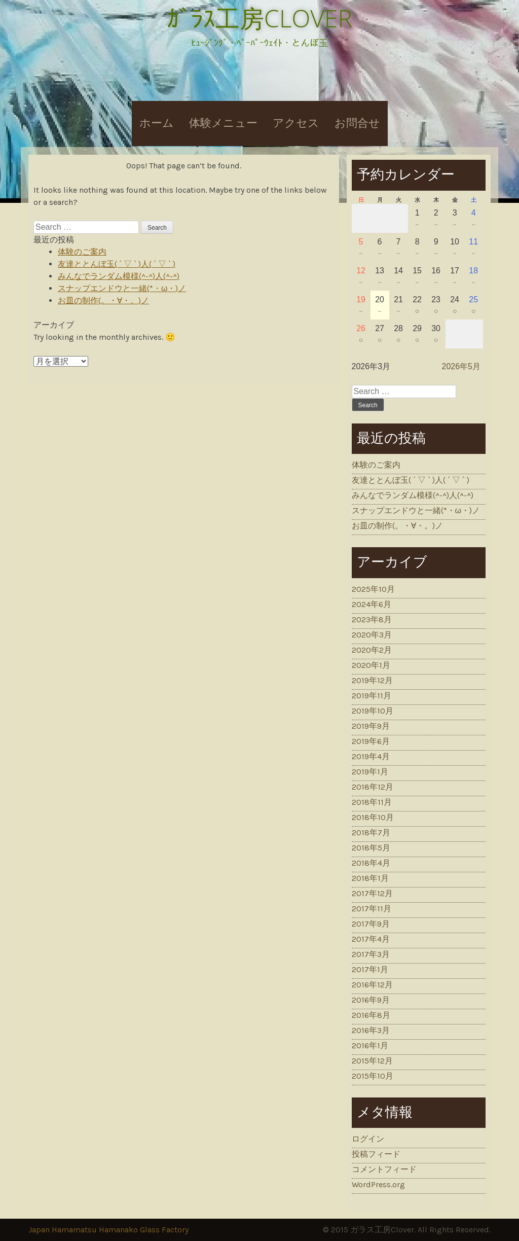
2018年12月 (372, 787)
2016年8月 (371, 1015)
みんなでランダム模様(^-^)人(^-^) (118, 276)
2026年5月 (461, 366)
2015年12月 (372, 1061)
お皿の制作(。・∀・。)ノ (103, 300)
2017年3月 (371, 954)
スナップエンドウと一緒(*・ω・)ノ (122, 288)
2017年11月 (371, 908)
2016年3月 (371, 1030)
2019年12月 (372, 680)
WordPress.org (378, 1184)
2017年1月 (370, 969)
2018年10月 (373, 817)
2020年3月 (372, 635)
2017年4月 (371, 939)
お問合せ (357, 123)
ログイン (368, 1139)
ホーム (156, 123)
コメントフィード (384, 1169)
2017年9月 (371, 924)
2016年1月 (370, 1045)
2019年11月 (371, 695)
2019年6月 (371, 741)
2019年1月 (370, 771)
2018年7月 (371, 832)
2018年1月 (370, 878)
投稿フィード (376, 1154)
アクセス (296, 123)
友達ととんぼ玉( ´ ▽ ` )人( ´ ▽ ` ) (116, 264)
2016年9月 (371, 1000)
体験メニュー (223, 123)
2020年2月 (372, 650)
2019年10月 (372, 711)
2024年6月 (371, 604)
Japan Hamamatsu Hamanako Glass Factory (108, 1229)
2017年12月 (372, 893)
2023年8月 (372, 619)
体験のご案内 (82, 252)
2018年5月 (371, 848)
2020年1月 (371, 665)
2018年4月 (371, 863)
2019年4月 (371, 756)
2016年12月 (372, 984)
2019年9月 (371, 726)
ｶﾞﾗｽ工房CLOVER (259, 18)
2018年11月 (372, 802)
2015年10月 (372, 1076)
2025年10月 (373, 589)
